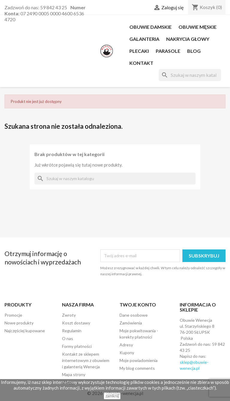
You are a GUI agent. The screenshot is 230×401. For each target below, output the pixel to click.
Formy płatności (77, 346)
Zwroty (69, 315)
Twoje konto (137, 304)
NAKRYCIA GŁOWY (187, 39)
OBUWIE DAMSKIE (150, 27)
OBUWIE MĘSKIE (197, 27)
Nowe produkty (19, 322)
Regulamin (71, 330)
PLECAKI (139, 51)
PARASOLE (168, 51)
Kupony (126, 352)
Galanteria (144, 39)
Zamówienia (130, 322)
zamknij (112, 395)
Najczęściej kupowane (24, 330)
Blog (194, 51)
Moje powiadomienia (138, 360)
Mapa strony (73, 374)
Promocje (13, 315)
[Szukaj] (190, 75)
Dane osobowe (133, 315)
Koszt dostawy (76, 322)
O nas (67, 338)
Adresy (126, 344)
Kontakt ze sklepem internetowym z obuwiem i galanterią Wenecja (85, 360)
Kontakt (141, 63)
